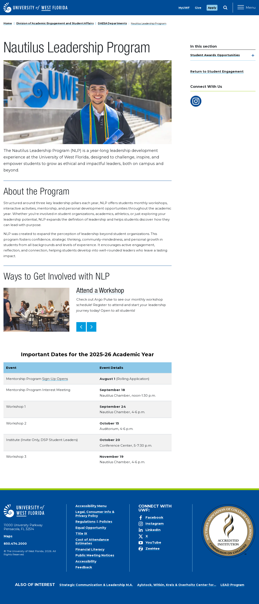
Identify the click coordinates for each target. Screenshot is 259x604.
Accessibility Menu (91, 506)
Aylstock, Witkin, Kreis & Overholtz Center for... (176, 585)
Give (198, 7)
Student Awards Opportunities (215, 55)
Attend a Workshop (100, 291)
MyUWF (184, 7)
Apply (212, 7)
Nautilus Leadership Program (148, 23)
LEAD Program (232, 585)
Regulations (85, 522)
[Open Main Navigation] (246, 7)
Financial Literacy (89, 549)
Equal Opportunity (90, 528)
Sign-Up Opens (55, 379)
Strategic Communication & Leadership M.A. (96, 585)
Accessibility (85, 561)
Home (7, 23)
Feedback (83, 567)
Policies (105, 522)
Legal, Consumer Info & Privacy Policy (94, 514)
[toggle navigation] (253, 55)
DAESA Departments (112, 23)
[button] (81, 327)
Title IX (81, 534)
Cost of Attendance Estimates (92, 542)
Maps (8, 536)
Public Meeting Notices (94, 555)
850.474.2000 (15, 544)
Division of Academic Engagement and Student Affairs (55, 23)
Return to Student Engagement (217, 71)
